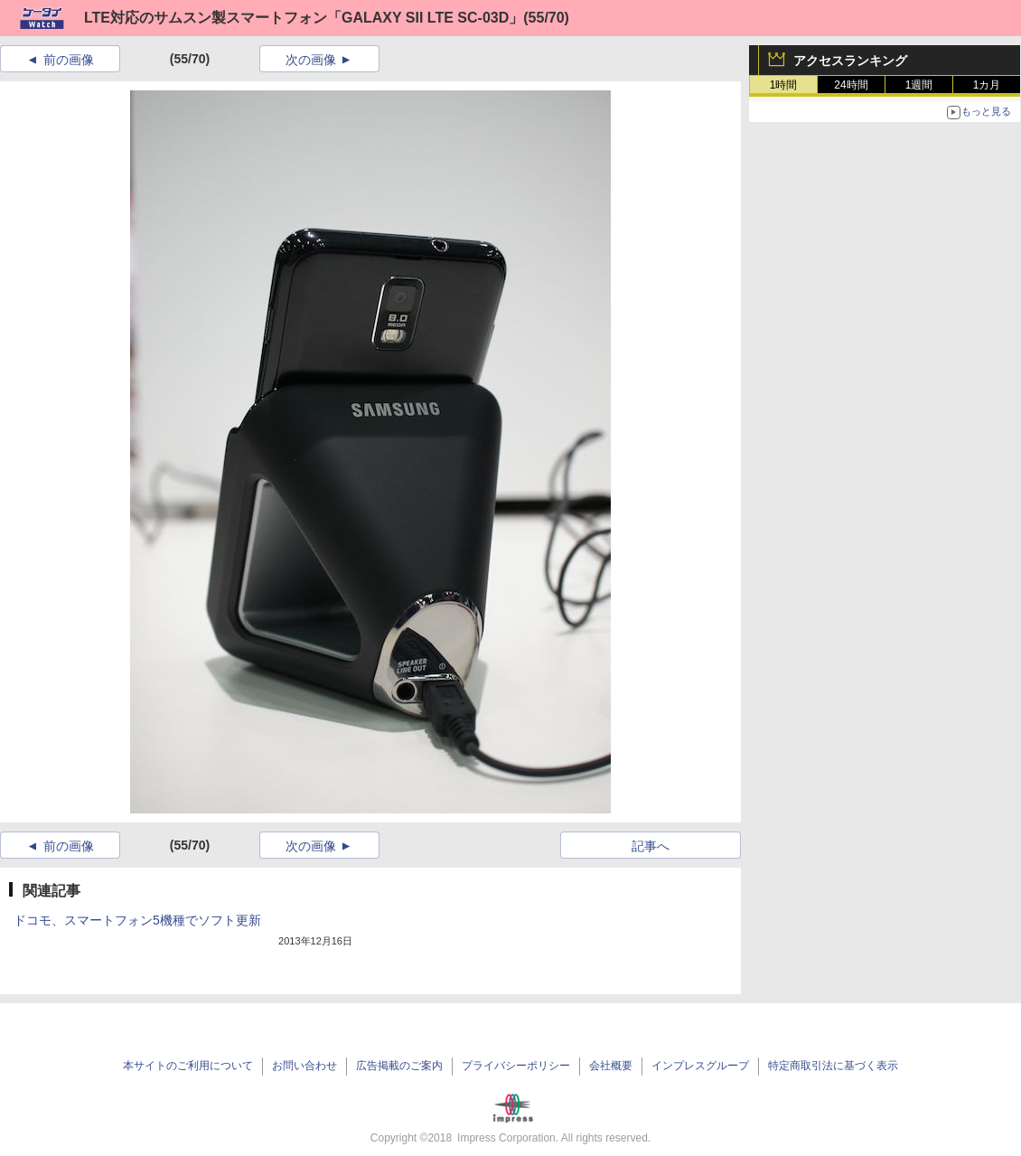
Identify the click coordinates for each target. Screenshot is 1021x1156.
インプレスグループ (700, 1065)
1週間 (919, 85)
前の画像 (68, 59)
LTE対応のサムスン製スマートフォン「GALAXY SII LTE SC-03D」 (303, 17)
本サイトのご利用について (188, 1065)
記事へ (651, 846)
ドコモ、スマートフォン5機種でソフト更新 (137, 920)
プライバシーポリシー (516, 1065)
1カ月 (987, 85)
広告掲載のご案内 (399, 1065)
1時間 (784, 85)
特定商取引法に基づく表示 (833, 1065)
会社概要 (610, 1065)
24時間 (850, 85)
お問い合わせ (304, 1065)
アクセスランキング (850, 60)
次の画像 (311, 59)
